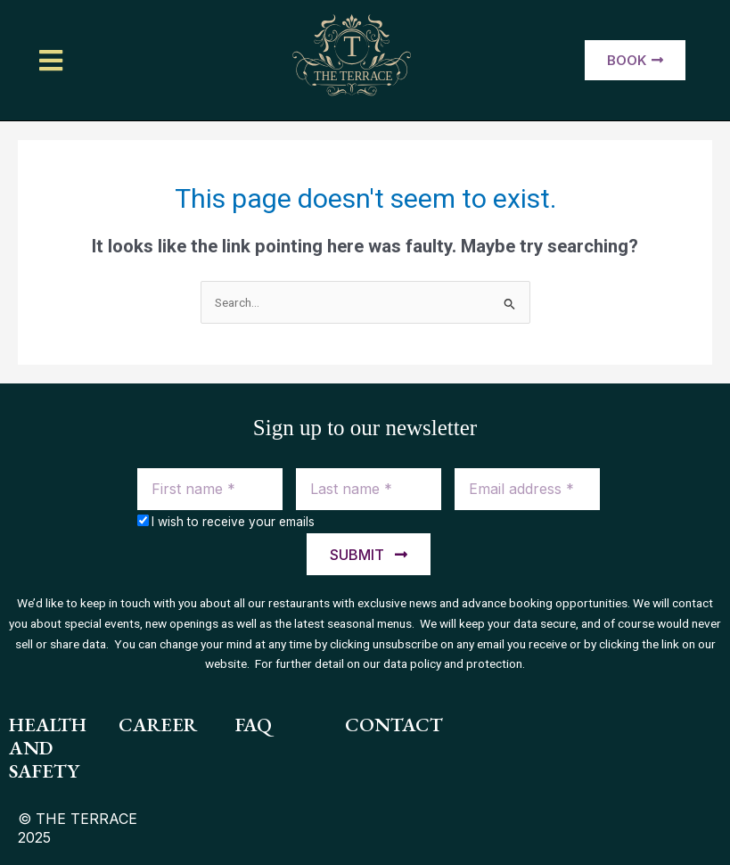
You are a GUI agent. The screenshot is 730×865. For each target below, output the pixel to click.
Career (158, 724)
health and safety (47, 748)
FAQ (253, 724)
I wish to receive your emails (233, 522)
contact (394, 724)
